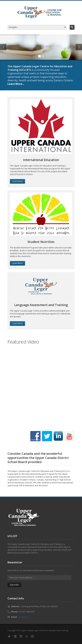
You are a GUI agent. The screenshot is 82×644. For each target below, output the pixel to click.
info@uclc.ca (23, 617)
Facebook (15, 636)
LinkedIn (21, 636)
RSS (32, 636)
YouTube (26, 636)
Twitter (9, 636)
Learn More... (15, 84)
